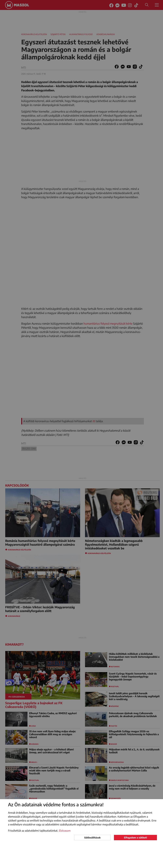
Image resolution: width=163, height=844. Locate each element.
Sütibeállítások (92, 837)
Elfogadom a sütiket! (135, 837)
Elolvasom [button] (65, 830)
